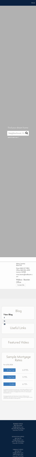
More (33, 3)
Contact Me (20, 285)
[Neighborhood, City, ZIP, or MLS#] (18, 133)
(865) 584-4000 (25, 270)
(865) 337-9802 (24, 268)
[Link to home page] (1, 3)
